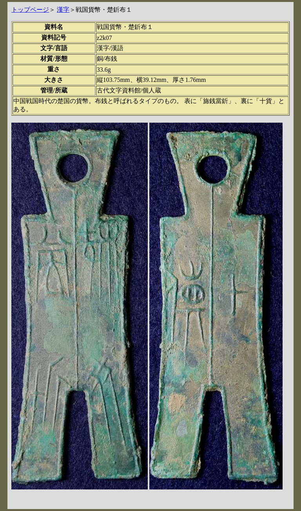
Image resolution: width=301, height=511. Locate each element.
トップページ (30, 9)
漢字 (63, 9)
